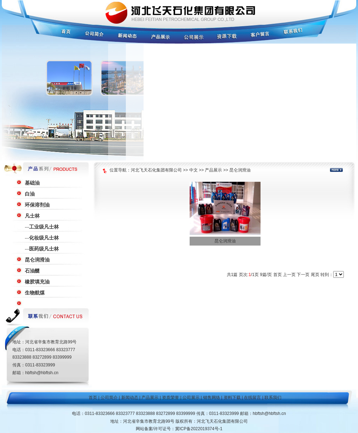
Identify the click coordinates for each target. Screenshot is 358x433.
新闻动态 (129, 397)
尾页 (315, 274)
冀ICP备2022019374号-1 (198, 428)
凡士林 (32, 216)
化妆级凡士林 (44, 238)
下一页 (303, 274)
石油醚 (32, 271)
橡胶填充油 (37, 282)
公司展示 (191, 397)
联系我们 (272, 397)
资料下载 (232, 397)
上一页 (289, 274)
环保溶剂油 (37, 205)
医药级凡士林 (44, 249)
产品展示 (213, 170)
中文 (193, 170)
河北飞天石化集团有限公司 (156, 170)
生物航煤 (35, 293)
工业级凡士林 (44, 227)
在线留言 (252, 397)
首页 (277, 274)
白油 (30, 194)
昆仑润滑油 (37, 260)
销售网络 (211, 397)
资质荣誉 (170, 397)
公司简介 (109, 397)
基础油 (32, 183)
